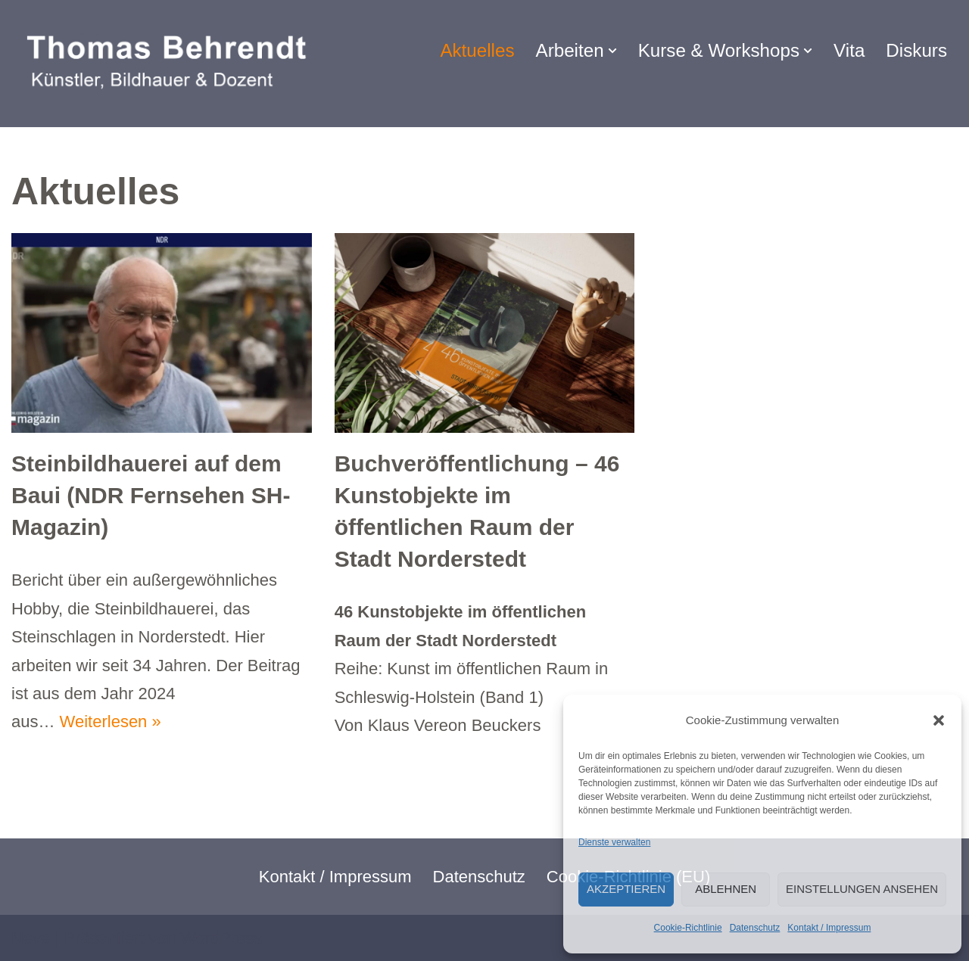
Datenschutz (755, 927)
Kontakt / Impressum (829, 927)
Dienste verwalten (614, 842)
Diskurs (916, 50)
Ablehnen (725, 888)
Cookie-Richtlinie (688, 927)
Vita (849, 50)
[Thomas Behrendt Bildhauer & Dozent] (171, 63)
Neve (30, 937)
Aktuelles (477, 50)
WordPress (221, 937)
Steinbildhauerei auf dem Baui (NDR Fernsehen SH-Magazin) (150, 495)
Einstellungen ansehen (862, 888)
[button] (938, 720)
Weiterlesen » (110, 721)
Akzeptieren (626, 888)
